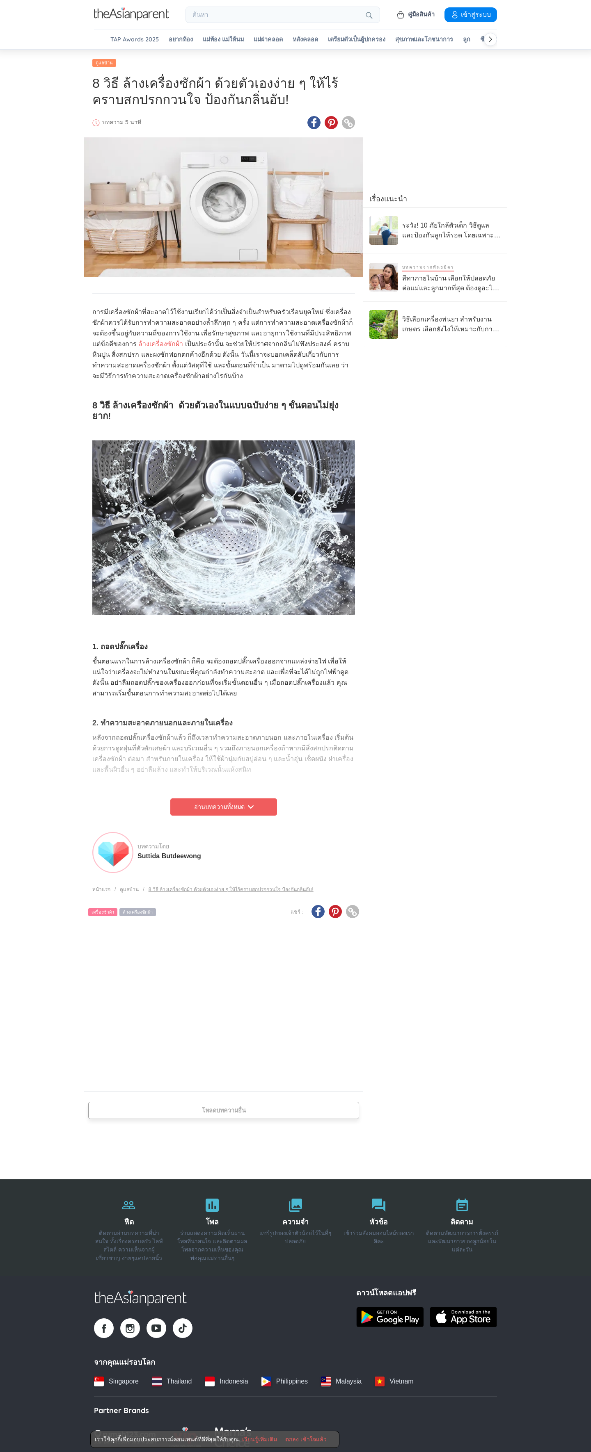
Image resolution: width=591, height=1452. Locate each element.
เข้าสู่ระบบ (471, 14)
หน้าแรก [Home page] (101, 887)
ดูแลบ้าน (104, 60)
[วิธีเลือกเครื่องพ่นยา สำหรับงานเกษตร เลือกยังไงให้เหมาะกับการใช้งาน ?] (435, 322)
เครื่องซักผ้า (103, 909)
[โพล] (212, 1225)
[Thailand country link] (172, 1379)
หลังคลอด (305, 39)
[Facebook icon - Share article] (314, 120)
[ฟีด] (129, 1225)
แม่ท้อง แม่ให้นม (223, 39)
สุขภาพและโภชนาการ (424, 39)
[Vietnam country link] (394, 1379)
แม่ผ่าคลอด (268, 39)
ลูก (466, 39)
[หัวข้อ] (378, 1225)
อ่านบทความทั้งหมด (224, 804)
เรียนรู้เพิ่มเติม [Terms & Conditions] (259, 1439)
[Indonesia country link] (226, 1379)
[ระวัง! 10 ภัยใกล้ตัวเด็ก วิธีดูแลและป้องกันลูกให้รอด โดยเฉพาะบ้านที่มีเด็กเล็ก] (435, 228)
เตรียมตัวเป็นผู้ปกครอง (356, 39)
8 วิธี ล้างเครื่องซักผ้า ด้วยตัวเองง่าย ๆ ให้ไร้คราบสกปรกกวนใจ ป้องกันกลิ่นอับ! (231, 887)
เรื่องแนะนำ (388, 196)
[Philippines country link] (284, 1379)
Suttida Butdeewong (169, 853)
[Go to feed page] (131, 18)
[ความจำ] (295, 1225)
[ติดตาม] (462, 1225)
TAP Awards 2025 (134, 39)
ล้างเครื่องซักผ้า (160, 341)
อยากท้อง (181, 39)
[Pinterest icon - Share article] (331, 120)
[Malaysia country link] (341, 1379)
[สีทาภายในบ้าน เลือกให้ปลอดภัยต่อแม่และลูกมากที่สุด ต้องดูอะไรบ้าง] (435, 275)
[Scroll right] (490, 39)
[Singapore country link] (116, 1379)
